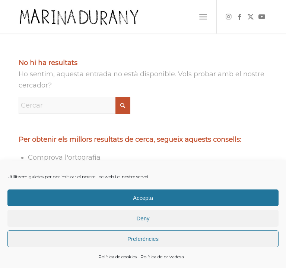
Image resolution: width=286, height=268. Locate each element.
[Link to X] (250, 16)
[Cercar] (74, 105)
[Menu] (203, 17)
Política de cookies (117, 256)
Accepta (143, 198)
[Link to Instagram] (228, 16)
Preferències (143, 239)
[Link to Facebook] (239, 16)
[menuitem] (203, 17)
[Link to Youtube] (261, 16)
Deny (142, 218)
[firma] (79, 17)
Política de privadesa (162, 256)
